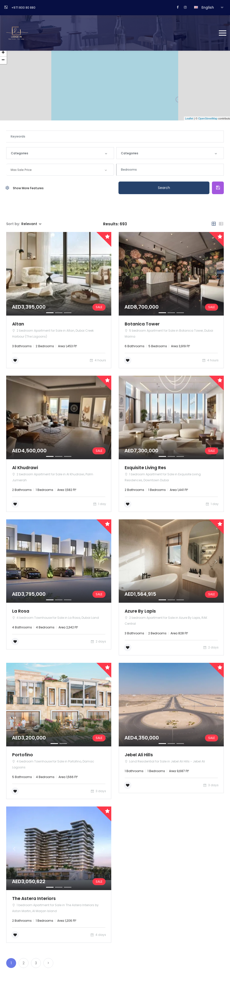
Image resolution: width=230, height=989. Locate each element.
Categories (19, 153)
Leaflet (189, 118)
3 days (98, 792)
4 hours (97, 360)
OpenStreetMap (208, 118)
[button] (14, 274)
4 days (98, 936)
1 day (99, 504)
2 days (98, 642)
